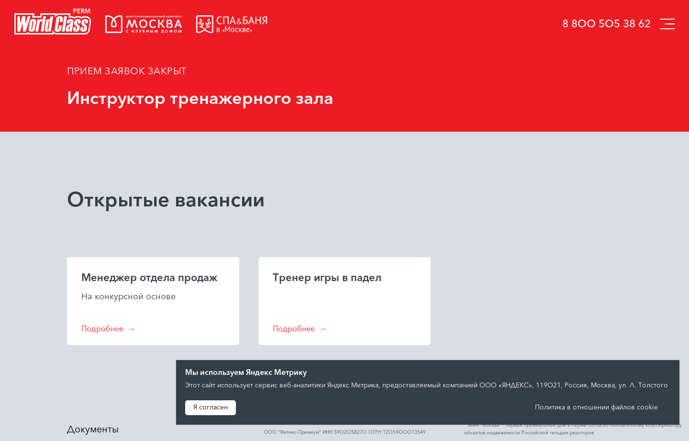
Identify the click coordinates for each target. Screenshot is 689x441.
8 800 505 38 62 (606, 24)
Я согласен (210, 408)
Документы (93, 430)
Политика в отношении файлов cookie (597, 408)
